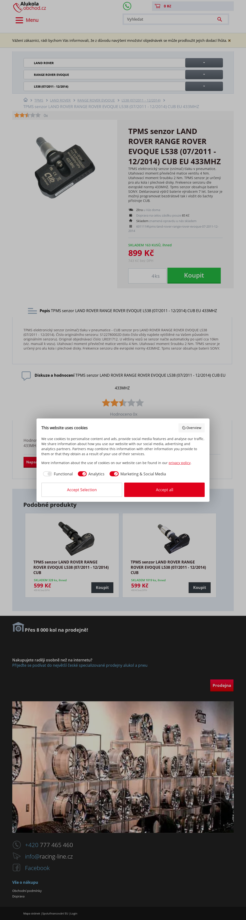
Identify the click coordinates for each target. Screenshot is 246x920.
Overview (192, 427)
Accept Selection (82, 489)
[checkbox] (57, 474)
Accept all (164, 489)
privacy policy (180, 462)
